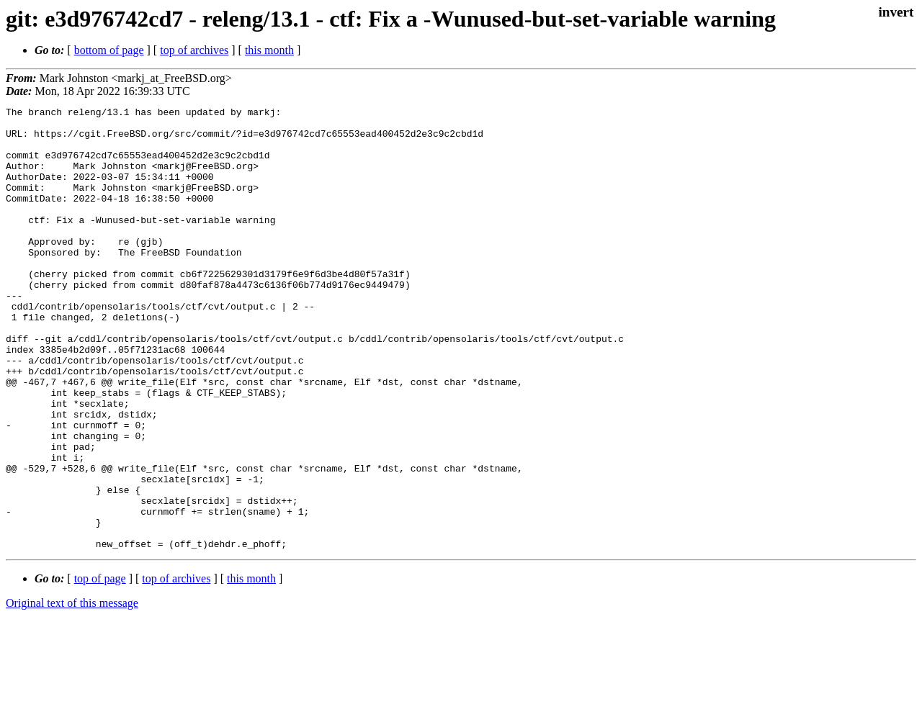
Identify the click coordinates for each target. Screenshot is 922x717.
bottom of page (109, 50)
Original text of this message (72, 691)
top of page (100, 667)
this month (269, 50)
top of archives (194, 50)
